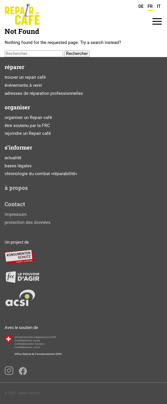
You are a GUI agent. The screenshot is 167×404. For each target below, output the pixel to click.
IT (159, 6)
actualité (13, 157)
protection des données (28, 222)
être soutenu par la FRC (27, 125)
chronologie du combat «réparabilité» (41, 173)
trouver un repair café (25, 77)
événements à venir (23, 85)
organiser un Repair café (28, 117)
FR (150, 6)
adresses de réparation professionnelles (44, 93)
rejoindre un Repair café (28, 133)
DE (141, 6)
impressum (16, 214)
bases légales (18, 165)
